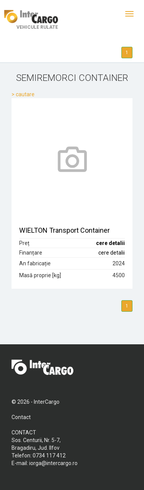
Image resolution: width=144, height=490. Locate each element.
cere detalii (110, 243)
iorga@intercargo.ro (53, 463)
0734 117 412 (49, 455)
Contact (21, 417)
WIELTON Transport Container (64, 230)
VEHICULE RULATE (31, 20)
